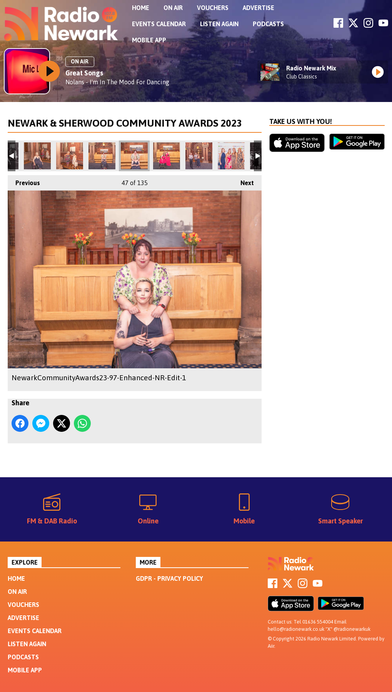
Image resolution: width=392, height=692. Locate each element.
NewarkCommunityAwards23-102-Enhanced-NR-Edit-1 (198, 155)
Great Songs (84, 73)
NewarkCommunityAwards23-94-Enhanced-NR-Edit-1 (101, 155)
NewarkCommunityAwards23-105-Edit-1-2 (231, 155)
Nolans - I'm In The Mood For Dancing (117, 82)
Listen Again (219, 23)
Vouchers (213, 7)
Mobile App (149, 40)
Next (243, 180)
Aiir (271, 646)
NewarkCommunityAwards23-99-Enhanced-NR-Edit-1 (166, 155)
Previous (24, 180)
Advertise (258, 7)
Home (140, 7)
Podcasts (268, 23)
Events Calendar (159, 23)
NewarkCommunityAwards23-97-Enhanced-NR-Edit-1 (134, 155)
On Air (173, 7)
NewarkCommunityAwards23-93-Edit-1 (69, 155)
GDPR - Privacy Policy (169, 578)
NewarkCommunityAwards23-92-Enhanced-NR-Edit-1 (37, 155)
